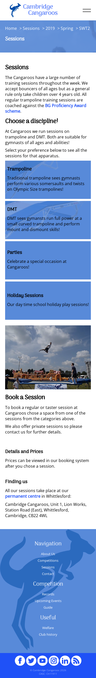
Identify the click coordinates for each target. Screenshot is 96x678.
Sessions (31, 28)
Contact (48, 573)
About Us (48, 554)
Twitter (31, 658)
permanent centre (22, 496)
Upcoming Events (48, 600)
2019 (50, 28)
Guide (48, 607)
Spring (66, 28)
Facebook (20, 658)
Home (11, 28)
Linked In (65, 661)
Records (48, 594)
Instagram (54, 658)
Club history (48, 634)
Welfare (48, 627)
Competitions (48, 560)
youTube (42, 658)
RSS (76, 658)
